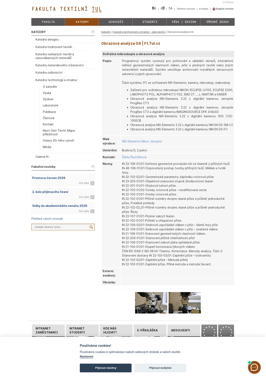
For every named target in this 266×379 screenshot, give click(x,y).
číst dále (84, 183)
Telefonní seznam (186, 8)
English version (223, 8)
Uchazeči (115, 22)
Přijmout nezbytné (160, 367)
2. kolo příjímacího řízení (50, 192)
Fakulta (48, 22)
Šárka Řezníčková (134, 157)
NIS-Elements (131, 141)
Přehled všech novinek (47, 218)
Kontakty (204, 8)
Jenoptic (156, 141)
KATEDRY (38, 32)
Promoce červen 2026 (48, 178)
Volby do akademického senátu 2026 (59, 205)
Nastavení (86, 356)
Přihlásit (229, 2)
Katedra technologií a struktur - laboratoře (139, 31)
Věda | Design (184, 22)
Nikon (145, 141)
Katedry (82, 22)
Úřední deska (217, 22)
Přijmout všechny (105, 367)
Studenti (149, 22)
